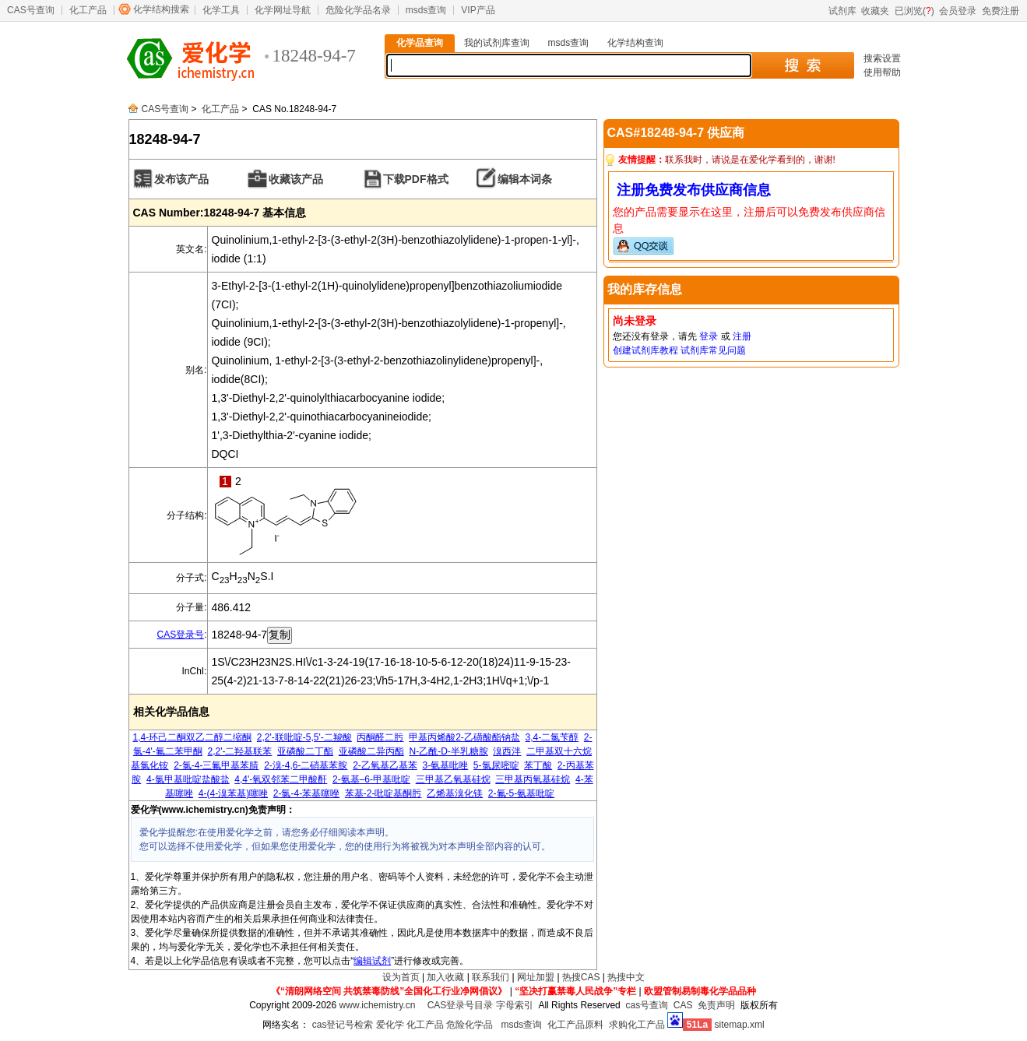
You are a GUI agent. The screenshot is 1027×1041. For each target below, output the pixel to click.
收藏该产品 (296, 179)
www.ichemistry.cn (377, 1005)
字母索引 (514, 1005)
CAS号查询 (31, 10)
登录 (708, 336)
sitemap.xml (740, 1024)
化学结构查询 (635, 42)
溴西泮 (507, 751)
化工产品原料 (575, 1024)
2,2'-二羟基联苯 (239, 751)
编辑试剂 (372, 960)
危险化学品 (469, 1024)
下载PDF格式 (415, 179)
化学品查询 (419, 42)
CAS (683, 1005)
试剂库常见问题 (713, 350)
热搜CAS (581, 977)
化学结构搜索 (161, 9)
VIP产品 (477, 10)
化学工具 (221, 10)
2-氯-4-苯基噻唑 (306, 793)
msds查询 (426, 10)
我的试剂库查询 (496, 42)
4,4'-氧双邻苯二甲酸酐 (280, 779)
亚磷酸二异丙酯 (371, 751)
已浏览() (914, 10)
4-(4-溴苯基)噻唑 (233, 793)
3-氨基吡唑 (446, 765)
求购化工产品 (637, 1024)
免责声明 (716, 1005)
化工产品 (88, 10)
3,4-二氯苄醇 (552, 737)
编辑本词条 (525, 179)
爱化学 (390, 1024)
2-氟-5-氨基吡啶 (521, 793)
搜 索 (802, 65)
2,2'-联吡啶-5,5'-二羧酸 (304, 737)
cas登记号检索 (343, 1024)
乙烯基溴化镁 (455, 793)
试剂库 (842, 10)
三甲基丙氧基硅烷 (532, 779)
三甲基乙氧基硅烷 (453, 779)
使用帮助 (882, 72)
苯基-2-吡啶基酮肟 (383, 793)
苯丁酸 (538, 765)
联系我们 (490, 977)
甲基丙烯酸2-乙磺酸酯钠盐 (464, 737)
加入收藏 (445, 977)
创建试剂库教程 (645, 350)
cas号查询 (646, 1005)
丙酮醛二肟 (380, 737)
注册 (742, 336)
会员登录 (957, 10)
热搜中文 (626, 977)
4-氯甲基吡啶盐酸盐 (188, 779)
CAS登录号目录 (460, 1005)
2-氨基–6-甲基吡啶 (371, 779)
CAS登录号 (180, 634)
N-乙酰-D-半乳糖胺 (448, 751)
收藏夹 (875, 10)
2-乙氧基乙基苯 (385, 765)
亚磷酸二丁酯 (305, 751)
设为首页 (401, 977)
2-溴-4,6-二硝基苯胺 (305, 765)
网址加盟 (535, 977)
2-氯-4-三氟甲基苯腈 (216, 765)
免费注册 (1000, 10)
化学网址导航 (283, 10)
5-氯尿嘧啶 (496, 765)
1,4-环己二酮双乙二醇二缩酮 (191, 737)
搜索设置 (882, 58)
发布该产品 (181, 179)
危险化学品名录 (358, 10)
